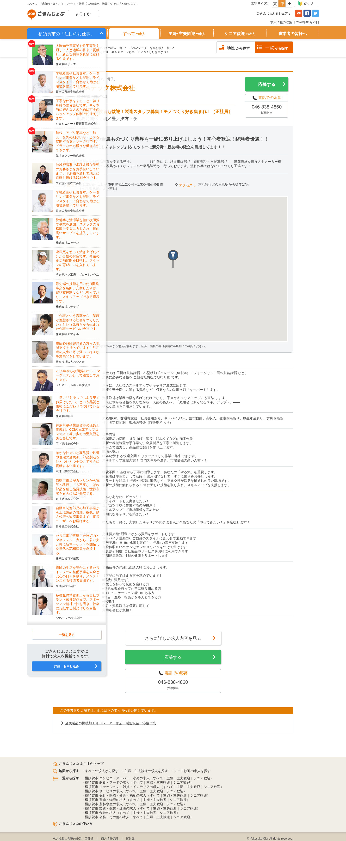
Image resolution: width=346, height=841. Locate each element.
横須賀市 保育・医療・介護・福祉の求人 (115, 795)
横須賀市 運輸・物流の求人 (105, 800)
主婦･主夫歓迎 (186, 33)
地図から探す (66, 771)
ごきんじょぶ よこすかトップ (78, 764)
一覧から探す (66, 778)
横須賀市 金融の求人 (100, 813)
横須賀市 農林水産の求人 (104, 804)
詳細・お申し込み (66, 666)
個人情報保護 (109, 838)
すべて (134, 33)
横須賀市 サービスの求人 (104, 791)
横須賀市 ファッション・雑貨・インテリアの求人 (122, 787)
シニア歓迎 (239, 33)
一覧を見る (66, 635)
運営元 (130, 838)
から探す (238, 48)
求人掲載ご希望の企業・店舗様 (73, 838)
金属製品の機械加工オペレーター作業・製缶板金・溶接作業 (110, 723)
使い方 (306, 3)
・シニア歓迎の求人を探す (190, 771)
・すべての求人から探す (99, 771)
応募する (266, 84)
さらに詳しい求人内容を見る (173, 638)
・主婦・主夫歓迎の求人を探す (144, 771)
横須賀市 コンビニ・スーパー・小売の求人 (117, 778)
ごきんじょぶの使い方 (73, 824)
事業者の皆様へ (292, 33)
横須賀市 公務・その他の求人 (107, 817)
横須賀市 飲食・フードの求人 (107, 782)
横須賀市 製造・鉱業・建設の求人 (110, 808)
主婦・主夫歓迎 (178, 778)
